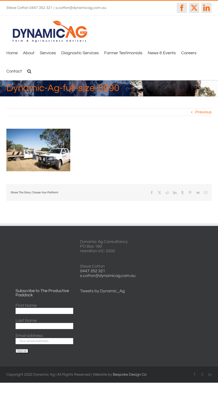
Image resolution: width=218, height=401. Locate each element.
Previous (203, 112)
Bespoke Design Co (129, 374)
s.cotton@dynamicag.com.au (81, 8)
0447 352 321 (92, 271)
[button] (29, 71)
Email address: (29, 336)
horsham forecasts (198, 282)
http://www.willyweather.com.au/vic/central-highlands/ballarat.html (198, 268)
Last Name (26, 320)
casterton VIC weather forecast (198, 255)
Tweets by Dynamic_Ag (102, 291)
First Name (26, 305)
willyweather (198, 241)
